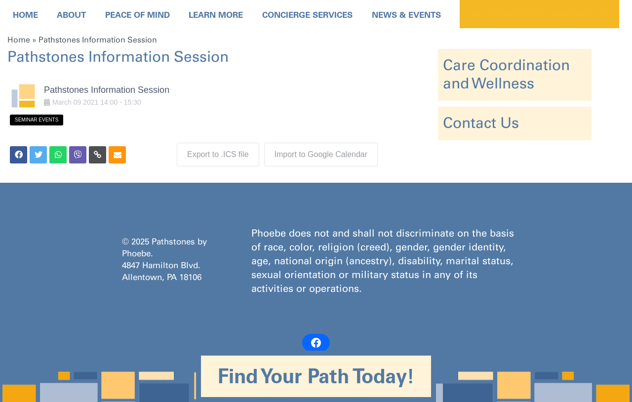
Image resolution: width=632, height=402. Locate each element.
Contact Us (481, 123)
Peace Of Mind (137, 15)
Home (25, 15)
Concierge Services (307, 15)
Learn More (216, 15)
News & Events (406, 15)
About (71, 15)
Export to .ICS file (218, 154)
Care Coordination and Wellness (506, 74)
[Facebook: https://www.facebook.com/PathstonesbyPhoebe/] (316, 343)
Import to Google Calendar (321, 154)
